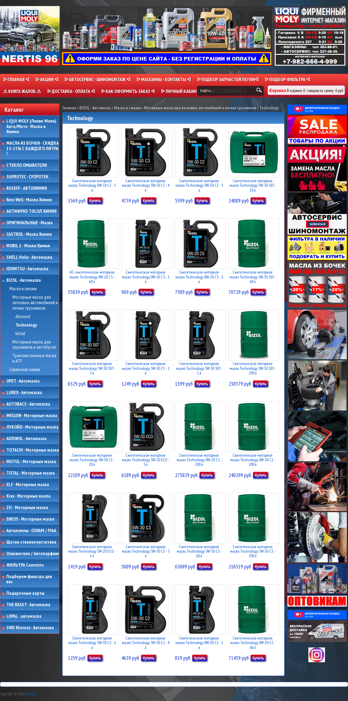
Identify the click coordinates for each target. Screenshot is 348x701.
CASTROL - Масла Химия (29, 234)
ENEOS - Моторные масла (30, 519)
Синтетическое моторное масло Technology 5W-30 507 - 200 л (253, 368)
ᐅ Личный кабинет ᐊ (183, 91)
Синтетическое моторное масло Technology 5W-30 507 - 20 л (253, 185)
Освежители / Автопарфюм (32, 553)
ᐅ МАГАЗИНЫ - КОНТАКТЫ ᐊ (163, 79)
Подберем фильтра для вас (29, 579)
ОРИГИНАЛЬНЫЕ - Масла (29, 222)
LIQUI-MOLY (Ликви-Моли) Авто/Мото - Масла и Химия (31, 126)
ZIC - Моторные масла (27, 507)
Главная (69, 107)
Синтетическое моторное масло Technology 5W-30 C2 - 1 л (92, 642)
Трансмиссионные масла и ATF (34, 358)
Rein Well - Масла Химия (29, 199)
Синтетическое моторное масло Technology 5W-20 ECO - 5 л (145, 460)
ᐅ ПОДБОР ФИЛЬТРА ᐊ (287, 79)
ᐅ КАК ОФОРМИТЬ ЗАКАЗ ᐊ (128, 91)
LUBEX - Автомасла (24, 392)
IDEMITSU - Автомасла (27, 269)
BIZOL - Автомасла (23, 280)
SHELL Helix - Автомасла (29, 257)
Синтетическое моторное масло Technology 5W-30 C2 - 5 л (199, 185)
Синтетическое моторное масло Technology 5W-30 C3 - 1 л (145, 368)
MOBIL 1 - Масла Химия (28, 245)
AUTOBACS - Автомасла (28, 404)
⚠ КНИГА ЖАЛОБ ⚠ (22, 91)
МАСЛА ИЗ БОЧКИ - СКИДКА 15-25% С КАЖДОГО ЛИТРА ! (32, 148)
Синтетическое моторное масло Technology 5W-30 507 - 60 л (253, 276)
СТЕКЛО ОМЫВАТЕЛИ (26, 165)
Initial (20, 333)
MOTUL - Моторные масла (31, 461)
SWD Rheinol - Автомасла (30, 627)
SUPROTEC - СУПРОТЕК (27, 176)
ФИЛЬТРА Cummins (25, 565)
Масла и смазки (23, 288)
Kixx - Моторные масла (28, 496)
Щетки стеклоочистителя (31, 542)
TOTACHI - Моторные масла (32, 450)
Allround (22, 316)
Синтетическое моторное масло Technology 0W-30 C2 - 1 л (199, 642)
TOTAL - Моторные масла (30, 473)
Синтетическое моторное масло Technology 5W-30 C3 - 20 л (92, 460)
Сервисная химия (24, 369)
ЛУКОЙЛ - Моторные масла (32, 427)
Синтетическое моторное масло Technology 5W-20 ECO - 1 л (92, 551)
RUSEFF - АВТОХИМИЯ (26, 188)
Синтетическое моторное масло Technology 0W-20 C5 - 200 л (199, 460)
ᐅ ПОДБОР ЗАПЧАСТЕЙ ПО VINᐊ (227, 79)
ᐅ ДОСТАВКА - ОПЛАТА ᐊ (71, 91)
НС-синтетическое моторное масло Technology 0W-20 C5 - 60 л (92, 276)
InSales (31, 693)
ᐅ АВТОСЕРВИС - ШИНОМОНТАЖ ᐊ (97, 79)
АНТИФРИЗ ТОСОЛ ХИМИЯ (31, 211)
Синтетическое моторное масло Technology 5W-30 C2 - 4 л (145, 642)
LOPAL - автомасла (23, 616)
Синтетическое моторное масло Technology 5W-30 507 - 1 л (199, 368)
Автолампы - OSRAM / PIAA (31, 530)
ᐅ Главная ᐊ (16, 79)
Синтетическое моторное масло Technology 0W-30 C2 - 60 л (252, 642)
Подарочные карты (25, 593)
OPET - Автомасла (23, 381)
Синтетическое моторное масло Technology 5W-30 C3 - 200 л (252, 551)
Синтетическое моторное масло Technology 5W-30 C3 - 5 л (145, 551)
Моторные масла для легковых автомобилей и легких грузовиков (35, 303)
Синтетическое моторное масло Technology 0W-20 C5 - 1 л (145, 276)
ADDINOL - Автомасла (26, 438)
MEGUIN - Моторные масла (31, 415)
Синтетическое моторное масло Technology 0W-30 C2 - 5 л (92, 185)
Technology (26, 325)
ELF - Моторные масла (27, 484)
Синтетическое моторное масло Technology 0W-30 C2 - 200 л (252, 460)
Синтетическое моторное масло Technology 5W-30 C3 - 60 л (199, 551)
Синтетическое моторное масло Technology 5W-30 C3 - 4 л (145, 185)
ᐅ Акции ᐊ (46, 79)
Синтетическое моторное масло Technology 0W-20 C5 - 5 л (199, 276)
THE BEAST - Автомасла (28, 604)
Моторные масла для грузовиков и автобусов (34, 344)
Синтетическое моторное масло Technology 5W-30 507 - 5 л (92, 368)
